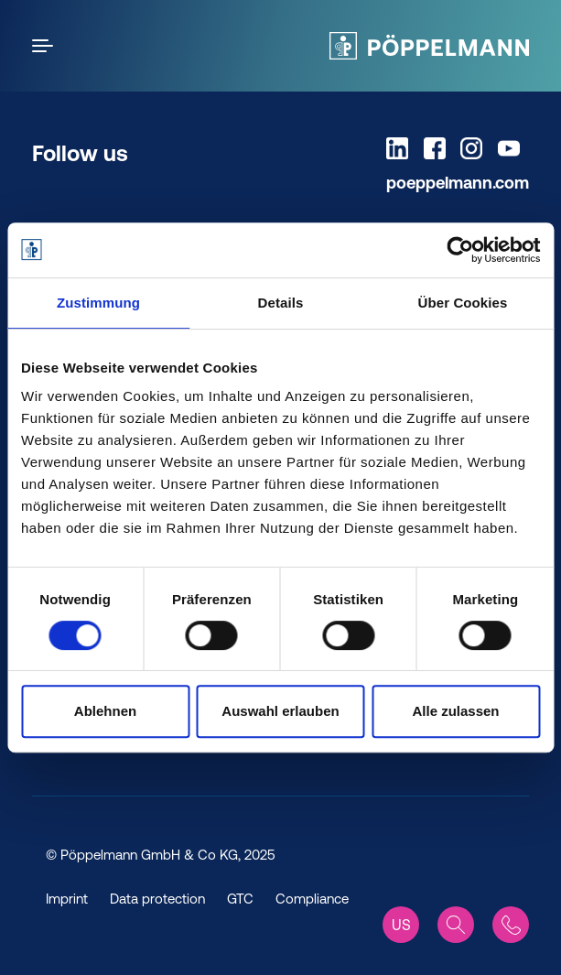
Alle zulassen (455, 711)
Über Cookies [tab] (463, 302)
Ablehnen (105, 711)
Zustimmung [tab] (98, 302)
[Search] (455, 924)
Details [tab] (281, 302)
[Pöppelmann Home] (429, 46)
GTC (240, 898)
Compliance (312, 898)
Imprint (67, 898)
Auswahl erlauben (280, 711)
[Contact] (510, 924)
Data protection (157, 898)
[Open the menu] (45, 46)
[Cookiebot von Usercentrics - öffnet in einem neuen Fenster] (460, 250)
